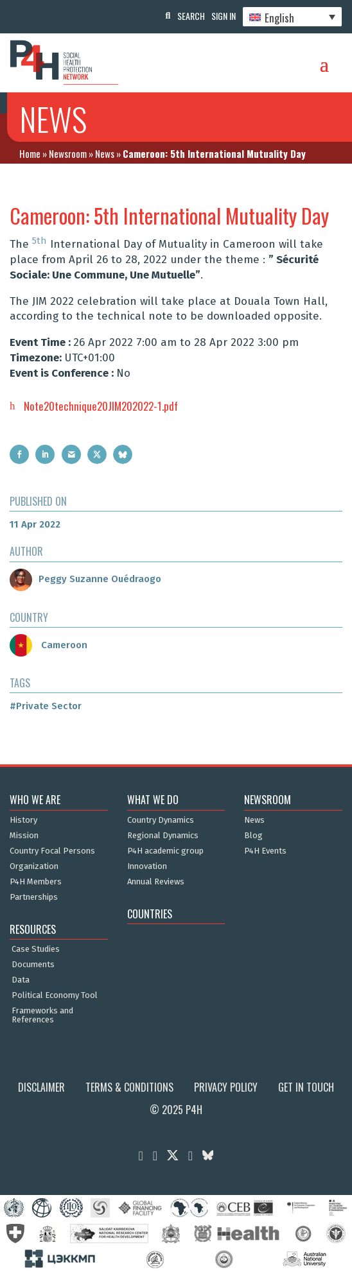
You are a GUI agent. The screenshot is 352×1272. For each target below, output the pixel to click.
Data (21, 979)
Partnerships (34, 897)
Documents (33, 964)
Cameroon (48, 645)
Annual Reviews (155, 881)
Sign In (223, 15)
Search (191, 15)
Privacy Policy (226, 1087)
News (104, 153)
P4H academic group (165, 851)
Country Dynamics (160, 820)
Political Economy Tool (55, 995)
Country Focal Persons (52, 851)
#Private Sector (46, 706)
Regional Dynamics (162, 835)
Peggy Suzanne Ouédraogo (85, 579)
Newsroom (68, 153)
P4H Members (36, 881)
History (23, 820)
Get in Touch (306, 1087)
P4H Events (265, 851)
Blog (253, 835)
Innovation (147, 866)
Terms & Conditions (129, 1087)
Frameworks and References (42, 1015)
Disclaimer (41, 1087)
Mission (24, 835)
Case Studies (36, 949)
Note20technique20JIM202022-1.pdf (101, 406)
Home (29, 153)
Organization (34, 866)
